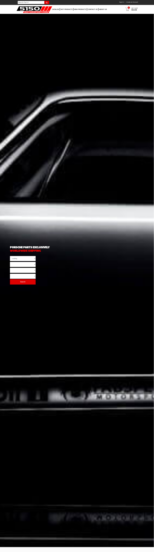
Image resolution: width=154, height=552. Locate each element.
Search (24, 281)
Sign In (121, 2)
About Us (103, 9)
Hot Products (67, 9)
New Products (80, 9)
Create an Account (132, 2)
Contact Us (93, 9)
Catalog (55, 9)
